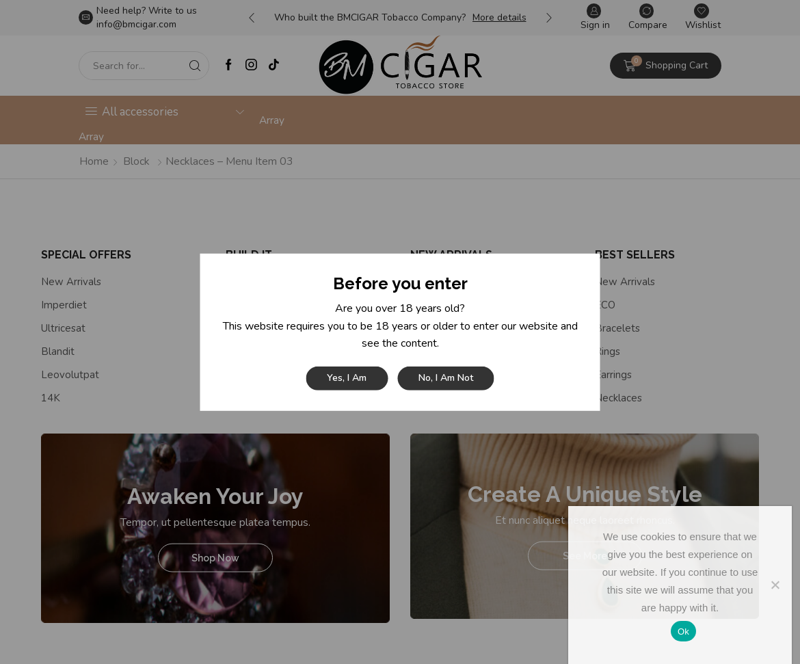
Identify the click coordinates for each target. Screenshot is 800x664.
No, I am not (445, 377)
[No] (775, 585)
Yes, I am (346, 377)
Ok (683, 631)
